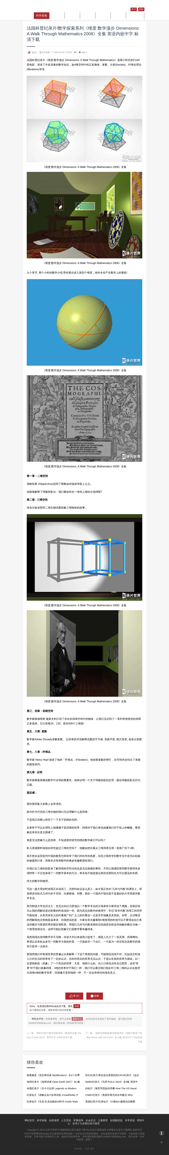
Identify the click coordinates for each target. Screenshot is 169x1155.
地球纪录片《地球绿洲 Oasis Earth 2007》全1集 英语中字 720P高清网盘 (53, 1082)
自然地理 (57, 15)
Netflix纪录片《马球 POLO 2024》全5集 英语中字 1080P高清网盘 (111, 1082)
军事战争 (87, 15)
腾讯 (92, 1149)
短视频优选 (135, 15)
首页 (29, 15)
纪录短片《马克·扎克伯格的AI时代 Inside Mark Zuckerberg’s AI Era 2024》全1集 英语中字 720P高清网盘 (52, 1102)
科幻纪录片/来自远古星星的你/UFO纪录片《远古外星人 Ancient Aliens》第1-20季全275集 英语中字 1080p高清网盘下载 (112, 1076)
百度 (87, 1149)
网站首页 (29, 1120)
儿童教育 (118, 15)
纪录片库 (122, 5)
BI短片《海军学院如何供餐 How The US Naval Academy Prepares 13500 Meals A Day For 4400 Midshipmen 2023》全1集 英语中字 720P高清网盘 (111, 1089)
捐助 (141, 9)
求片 (133, 9)
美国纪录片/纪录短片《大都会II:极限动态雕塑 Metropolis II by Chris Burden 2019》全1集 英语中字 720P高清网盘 (111, 1102)
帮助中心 (77, 1019)
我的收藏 (122, 9)
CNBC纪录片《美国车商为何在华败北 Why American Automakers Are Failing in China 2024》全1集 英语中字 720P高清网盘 (109, 1096)
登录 (133, 5)
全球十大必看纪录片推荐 (86, 1123)
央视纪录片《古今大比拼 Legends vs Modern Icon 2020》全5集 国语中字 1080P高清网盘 (51, 1089)
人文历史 (72, 15)
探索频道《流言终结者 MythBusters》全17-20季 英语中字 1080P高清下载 (53, 1076)
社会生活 (103, 15)
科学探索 (41, 15)
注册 (140, 5)
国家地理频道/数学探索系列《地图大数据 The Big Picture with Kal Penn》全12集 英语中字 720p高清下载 (114, 1037)
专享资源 (130, 1120)
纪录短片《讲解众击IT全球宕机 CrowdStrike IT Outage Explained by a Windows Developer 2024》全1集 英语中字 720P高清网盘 (52, 1096)
